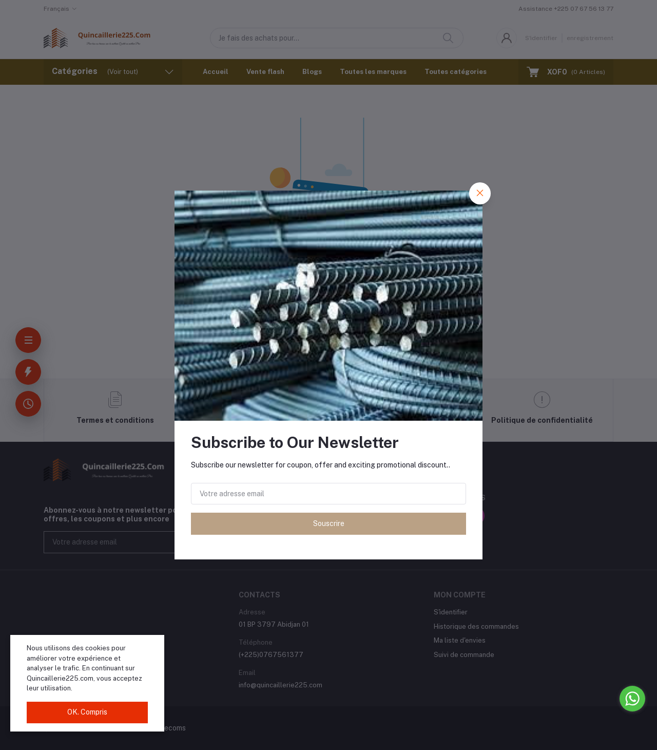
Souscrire (328, 523)
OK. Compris (87, 712)
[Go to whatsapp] (632, 698)
